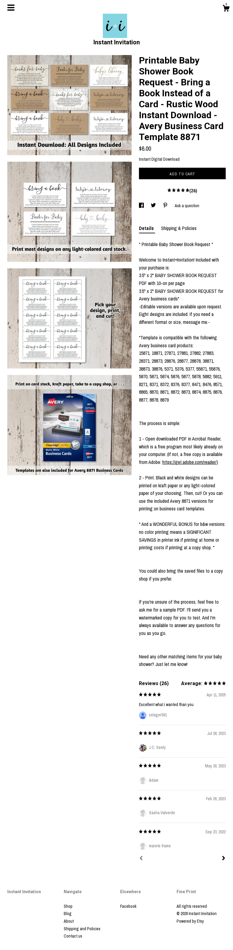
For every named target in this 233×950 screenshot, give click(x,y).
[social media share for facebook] (142, 205)
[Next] (223, 859)
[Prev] (141, 859)
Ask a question (187, 205)
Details (147, 228)
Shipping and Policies (82, 928)
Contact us (73, 936)
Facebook (128, 906)
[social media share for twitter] (154, 205)
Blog (68, 913)
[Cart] (226, 9)
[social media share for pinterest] (166, 205)
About (69, 921)
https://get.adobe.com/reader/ (189, 462)
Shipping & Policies (179, 228)
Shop (68, 906)
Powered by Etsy (190, 921)
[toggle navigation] (11, 8)
